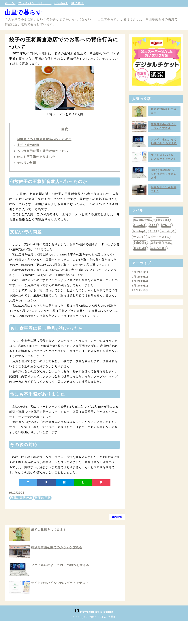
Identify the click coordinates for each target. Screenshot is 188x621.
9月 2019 (140, 276)
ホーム (10, 3)
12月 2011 (141, 289)
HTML (166, 225)
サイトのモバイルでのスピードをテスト (60, 582)
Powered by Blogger (94, 611)
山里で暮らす (23, 12)
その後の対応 (26, 162)
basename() (142, 219)
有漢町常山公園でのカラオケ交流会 (56, 547)
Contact (61, 3)
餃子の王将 (43, 497)
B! (65, 482)
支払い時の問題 (28, 145)
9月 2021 (140, 272)
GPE (153, 225)
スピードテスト (158, 236)
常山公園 (139, 242)
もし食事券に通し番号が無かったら (42, 150)
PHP (153, 231)
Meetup (139, 231)
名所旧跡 (139, 248)
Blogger (162, 219)
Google (139, 225)
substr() (168, 231)
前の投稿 (117, 516)
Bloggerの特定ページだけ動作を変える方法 (164, 174)
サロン (138, 236)
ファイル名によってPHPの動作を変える (60, 565)
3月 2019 (140, 285)
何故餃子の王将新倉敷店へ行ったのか (44, 139)
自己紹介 (77, 3)
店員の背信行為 (21, 497)
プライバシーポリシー (34, 3)
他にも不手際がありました (36, 156)
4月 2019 (140, 281)
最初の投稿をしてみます (48, 529)
